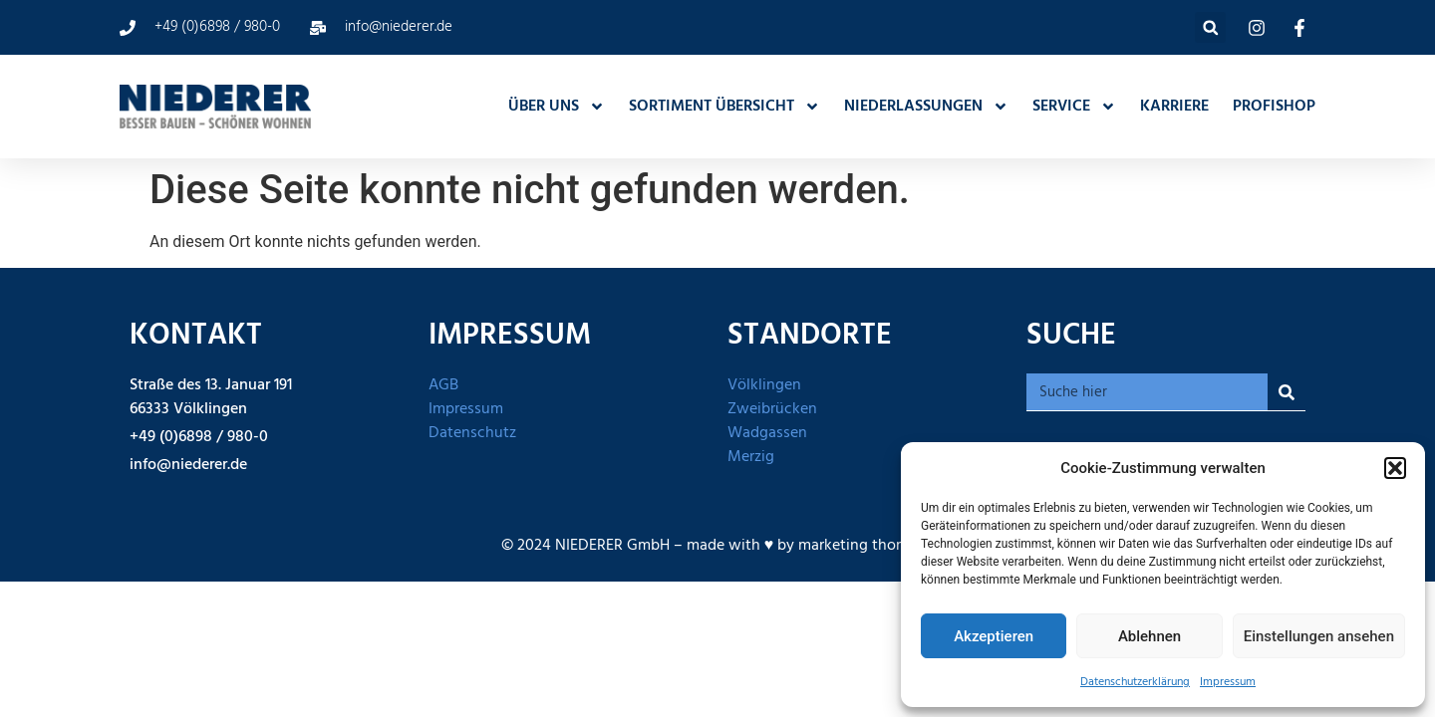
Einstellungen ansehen (1319, 636)
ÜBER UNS (556, 106)
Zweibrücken (772, 409)
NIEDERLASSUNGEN (926, 106)
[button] (1395, 468)
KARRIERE (1174, 107)
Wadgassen (767, 433)
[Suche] (1286, 391)
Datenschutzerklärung (1135, 682)
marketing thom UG (866, 546)
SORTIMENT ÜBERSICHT (724, 106)
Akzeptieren (993, 636)
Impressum (1228, 682)
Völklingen (764, 385)
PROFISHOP (1274, 107)
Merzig (750, 457)
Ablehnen (1149, 636)
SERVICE (1074, 106)
